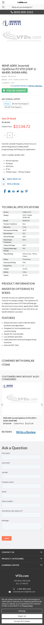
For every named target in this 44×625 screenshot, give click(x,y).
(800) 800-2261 (22, 12)
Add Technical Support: (11, 99)
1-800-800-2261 (24, 589)
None (7, 103)
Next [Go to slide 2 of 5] (42, 404)
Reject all (22, 616)
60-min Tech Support (13, 107)
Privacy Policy (27, 606)
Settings (22, 611)
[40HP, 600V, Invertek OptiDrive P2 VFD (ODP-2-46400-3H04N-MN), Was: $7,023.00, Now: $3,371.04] (22, 398)
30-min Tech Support (20, 103)
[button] (34, 86)
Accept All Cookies (22, 621)
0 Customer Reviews (19, 86)
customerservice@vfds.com (24, 591)
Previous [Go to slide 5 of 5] (2, 404)
